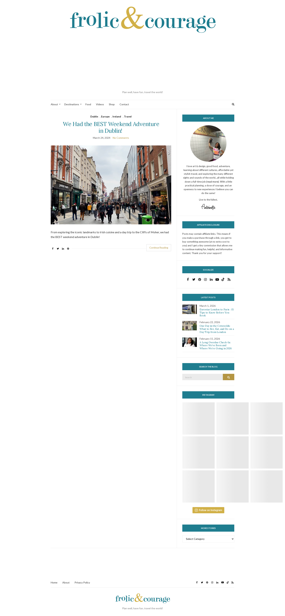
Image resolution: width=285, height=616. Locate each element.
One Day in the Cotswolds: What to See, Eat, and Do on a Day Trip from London (217, 329)
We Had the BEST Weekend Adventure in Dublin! (111, 127)
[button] (111, 184)
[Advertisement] (142, 62)
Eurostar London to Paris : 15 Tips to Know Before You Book (217, 312)
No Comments (121, 137)
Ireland (117, 116)
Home (54, 582)
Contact (124, 104)
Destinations (71, 104)
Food (88, 104)
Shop (112, 104)
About (54, 104)
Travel (128, 116)
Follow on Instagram (208, 510)
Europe (105, 116)
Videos (100, 104)
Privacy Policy (82, 582)
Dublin (94, 116)
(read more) (212, 181)
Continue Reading (158, 247)
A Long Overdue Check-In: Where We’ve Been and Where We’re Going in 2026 (216, 345)
